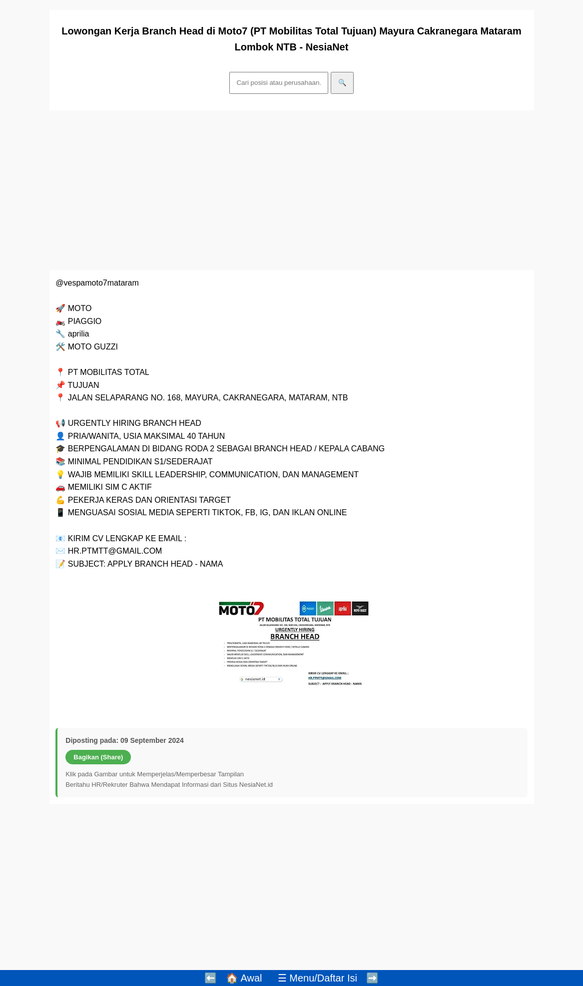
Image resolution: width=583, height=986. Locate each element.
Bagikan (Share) (98, 757)
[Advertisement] (291, 190)
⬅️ (210, 978)
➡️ (372, 978)
